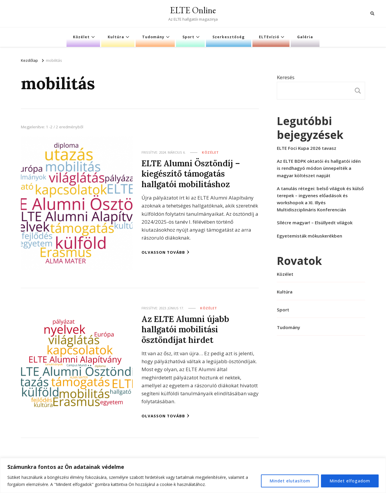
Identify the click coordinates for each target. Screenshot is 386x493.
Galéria (305, 36)
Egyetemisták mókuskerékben (309, 236)
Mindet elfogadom (350, 481)
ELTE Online (193, 10)
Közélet (81, 36)
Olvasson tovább (165, 252)
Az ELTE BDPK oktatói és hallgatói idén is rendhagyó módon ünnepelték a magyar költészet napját (319, 168)
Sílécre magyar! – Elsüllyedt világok (314, 222)
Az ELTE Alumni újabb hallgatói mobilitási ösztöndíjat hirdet (185, 329)
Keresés (286, 77)
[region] (193, 475)
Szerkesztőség (228, 36)
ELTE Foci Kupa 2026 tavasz (306, 148)
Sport (188, 36)
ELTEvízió (269, 36)
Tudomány (153, 36)
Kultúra (116, 36)
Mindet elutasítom (289, 481)
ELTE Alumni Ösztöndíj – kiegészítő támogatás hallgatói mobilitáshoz (191, 174)
